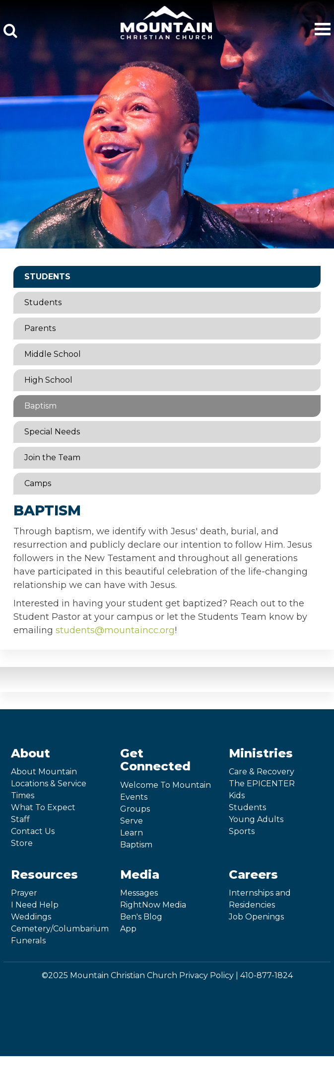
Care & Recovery (261, 771)
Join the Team (52, 457)
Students (47, 276)
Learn (131, 832)
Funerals (28, 940)
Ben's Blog (141, 916)
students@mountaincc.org (115, 630)
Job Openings (256, 916)
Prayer (24, 893)
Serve (131, 821)
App (128, 928)
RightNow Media (153, 905)
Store (22, 843)
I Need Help (35, 905)
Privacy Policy (206, 975)
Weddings (31, 916)
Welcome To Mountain (165, 785)
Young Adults (256, 819)
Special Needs (52, 431)
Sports (242, 831)
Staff (20, 819)
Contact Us (33, 831)
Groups (135, 809)
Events (133, 797)
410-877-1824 (266, 975)
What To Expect (43, 807)
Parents (40, 328)
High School (48, 380)
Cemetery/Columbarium (60, 928)
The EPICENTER (262, 783)
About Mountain (44, 771)
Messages (139, 893)
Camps (37, 483)
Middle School (52, 354)
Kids (237, 795)
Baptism (40, 406)
